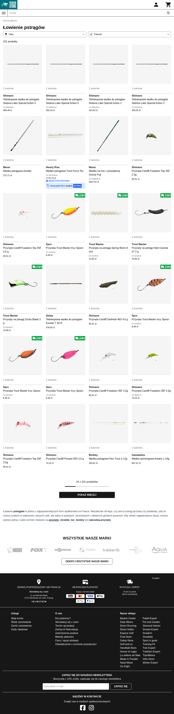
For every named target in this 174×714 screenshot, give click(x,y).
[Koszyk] (168, 5)
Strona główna (10, 20)
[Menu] (3, 13)
